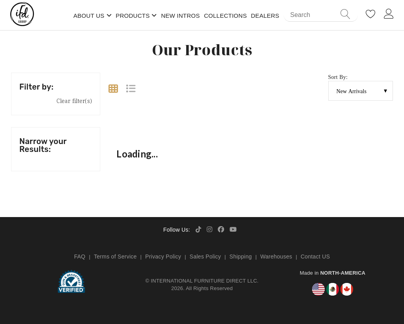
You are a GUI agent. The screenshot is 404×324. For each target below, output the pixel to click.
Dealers (265, 15)
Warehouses (276, 256)
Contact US (315, 256)
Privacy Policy (163, 256)
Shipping (241, 256)
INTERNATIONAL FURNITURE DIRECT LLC (204, 281)
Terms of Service (115, 256)
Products (133, 15)
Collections (225, 15)
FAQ (80, 256)
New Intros (180, 15)
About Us (89, 15)
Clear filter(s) (74, 101)
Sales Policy (205, 256)
